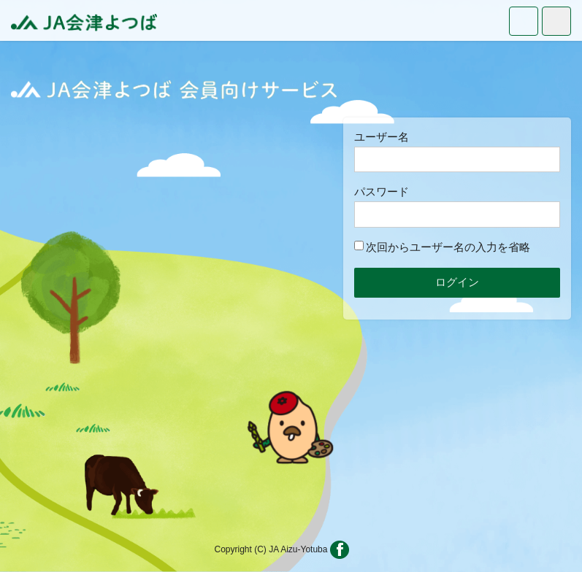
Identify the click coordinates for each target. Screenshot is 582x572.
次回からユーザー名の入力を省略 (442, 247)
